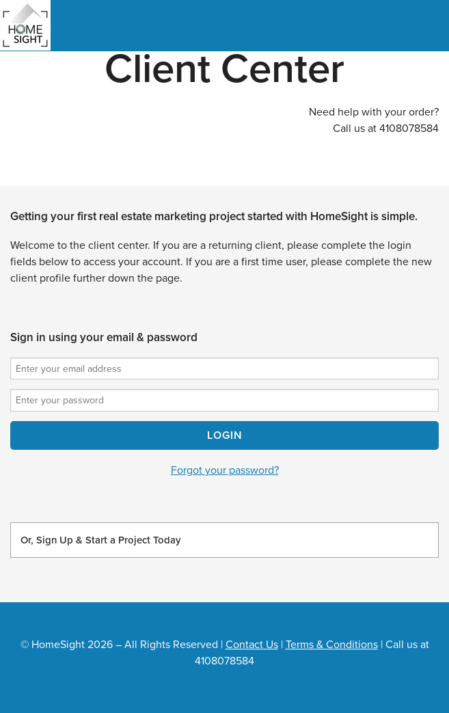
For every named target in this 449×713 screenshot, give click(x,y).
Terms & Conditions (332, 644)
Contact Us (252, 644)
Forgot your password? (225, 470)
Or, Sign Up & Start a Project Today (100, 540)
